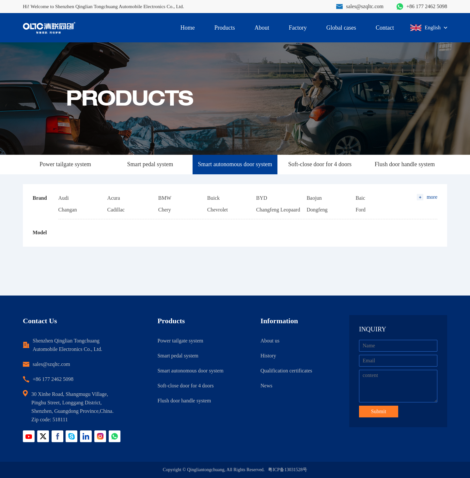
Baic (360, 198)
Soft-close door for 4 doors (320, 164)
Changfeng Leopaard (278, 209)
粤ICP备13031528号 (287, 469)
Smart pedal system (150, 164)
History (268, 355)
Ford (360, 209)
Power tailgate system (65, 164)
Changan (67, 209)
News (266, 385)
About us (269, 340)
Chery (164, 209)
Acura (113, 198)
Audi (63, 198)
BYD (261, 198)
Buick (213, 198)
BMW (164, 198)
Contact (385, 27)
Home (187, 27)
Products (224, 27)
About (262, 27)
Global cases (341, 27)
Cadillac (116, 209)
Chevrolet (217, 209)
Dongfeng (316, 209)
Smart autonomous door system (235, 164)
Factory (298, 27)
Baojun (313, 198)
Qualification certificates (286, 370)
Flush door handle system (405, 164)
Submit (378, 411)
